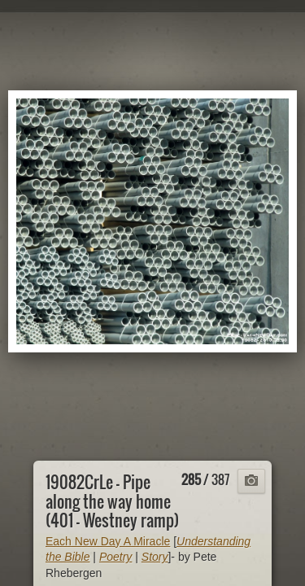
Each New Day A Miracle (108, 541)
